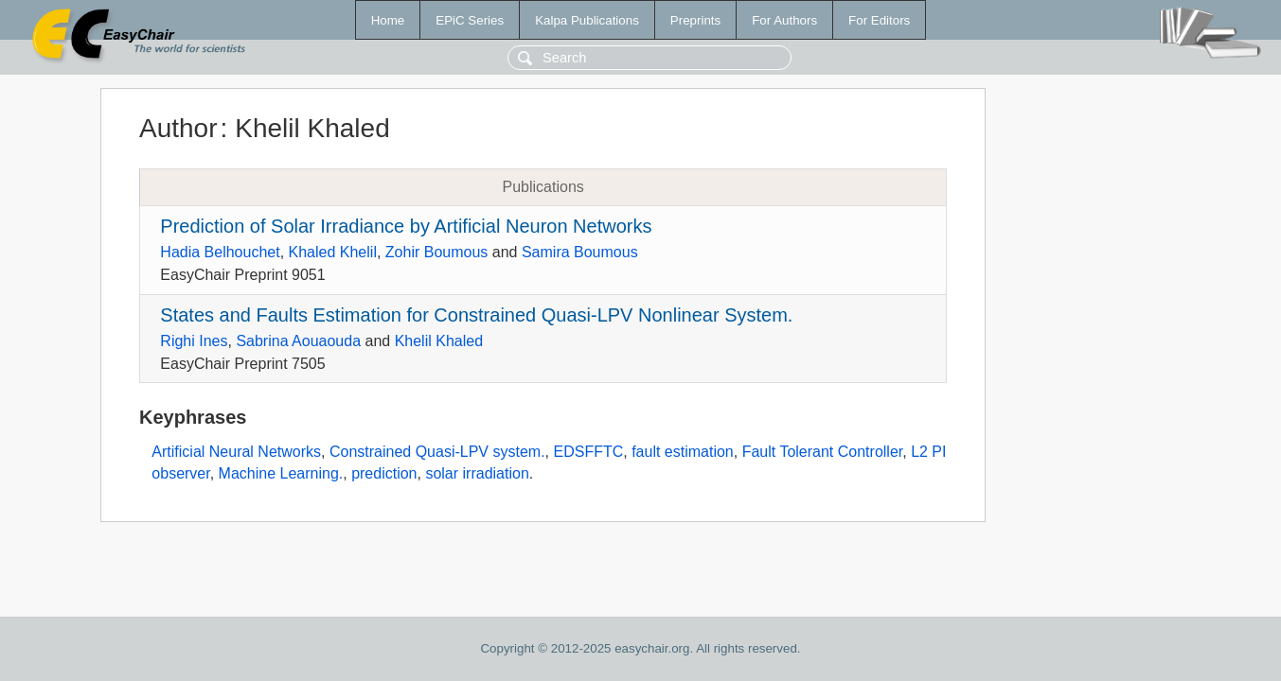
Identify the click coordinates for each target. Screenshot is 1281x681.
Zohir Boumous (437, 252)
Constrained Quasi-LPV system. (437, 452)
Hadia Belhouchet (219, 252)
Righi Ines (193, 341)
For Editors (879, 20)
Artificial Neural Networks (236, 452)
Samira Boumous (580, 252)
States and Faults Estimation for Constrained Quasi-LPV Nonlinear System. (476, 315)
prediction (384, 473)
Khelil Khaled (439, 341)
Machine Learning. (281, 473)
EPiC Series (470, 20)
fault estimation (683, 452)
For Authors (784, 20)
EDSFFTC (588, 452)
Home (388, 20)
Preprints (695, 20)
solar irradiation (476, 473)
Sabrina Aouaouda (298, 341)
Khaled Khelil (333, 252)
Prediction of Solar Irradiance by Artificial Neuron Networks (405, 226)
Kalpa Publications (587, 20)
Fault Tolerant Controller (822, 452)
